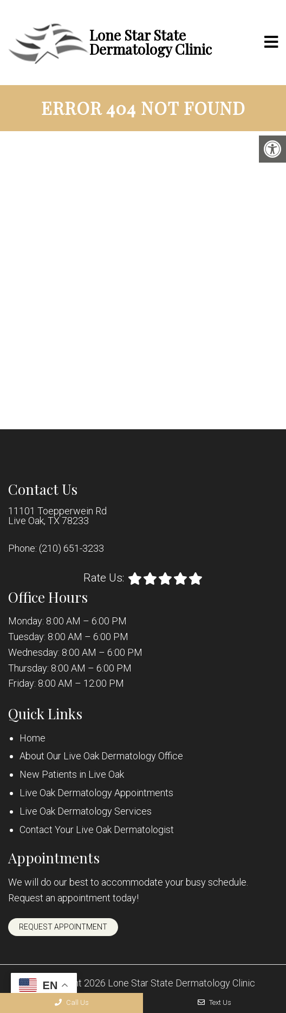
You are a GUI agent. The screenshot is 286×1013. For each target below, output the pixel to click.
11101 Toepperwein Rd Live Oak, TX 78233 (57, 516)
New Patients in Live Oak (72, 774)
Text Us (214, 1002)
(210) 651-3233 (71, 548)
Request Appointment (63, 926)
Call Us (72, 1002)
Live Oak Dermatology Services (86, 811)
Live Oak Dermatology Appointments (96, 792)
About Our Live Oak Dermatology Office (101, 756)
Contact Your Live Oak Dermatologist (97, 829)
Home (33, 738)
